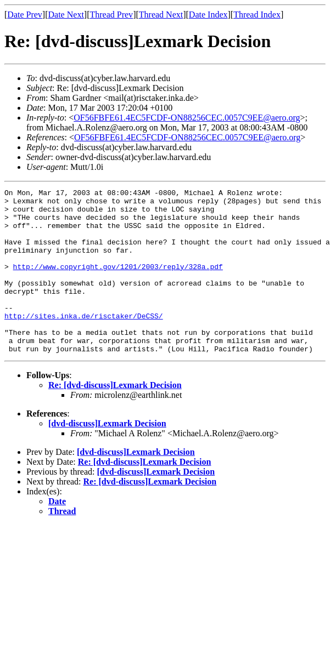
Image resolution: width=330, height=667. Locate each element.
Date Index (208, 14)
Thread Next (161, 14)
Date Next (66, 14)
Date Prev (24, 14)
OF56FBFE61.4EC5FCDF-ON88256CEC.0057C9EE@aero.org (187, 117)
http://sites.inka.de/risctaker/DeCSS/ (83, 342)
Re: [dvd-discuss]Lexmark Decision (115, 418)
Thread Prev (111, 14)
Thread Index (257, 14)
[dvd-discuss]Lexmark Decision (107, 456)
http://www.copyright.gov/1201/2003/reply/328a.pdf (118, 283)
